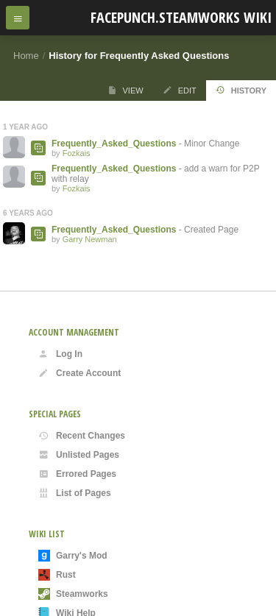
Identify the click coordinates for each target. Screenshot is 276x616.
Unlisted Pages (78, 455)
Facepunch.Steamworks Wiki (181, 17)
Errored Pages (77, 474)
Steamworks (73, 594)
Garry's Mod (72, 556)
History (241, 90)
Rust (57, 575)
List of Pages (74, 493)
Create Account (79, 373)
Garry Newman (90, 239)
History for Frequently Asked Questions (139, 55)
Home (26, 55)
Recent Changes (81, 436)
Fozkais (77, 153)
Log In (60, 354)
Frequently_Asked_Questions (114, 143)
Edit (180, 90)
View (125, 90)
